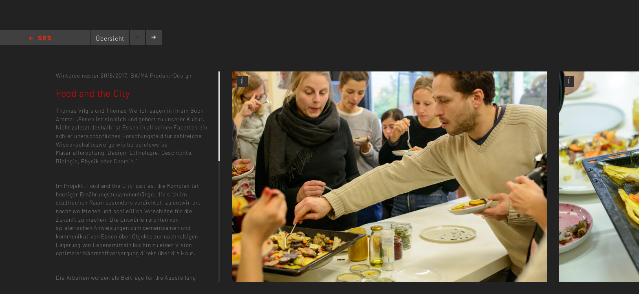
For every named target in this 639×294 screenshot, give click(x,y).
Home (40, 38)
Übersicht (110, 38)
